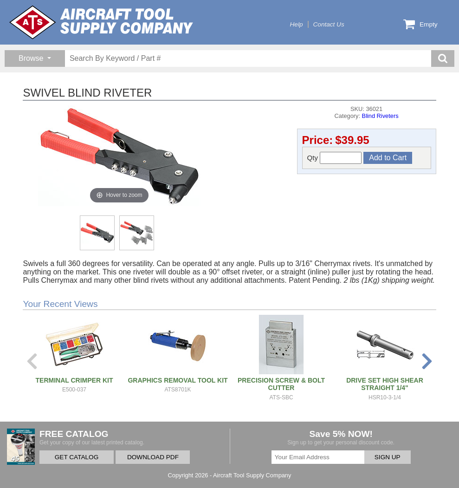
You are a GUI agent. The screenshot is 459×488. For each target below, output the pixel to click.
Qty (334, 158)
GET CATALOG (76, 457)
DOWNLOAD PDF (153, 457)
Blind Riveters (380, 115)
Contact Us (328, 24)
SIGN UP (388, 457)
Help (296, 24)
